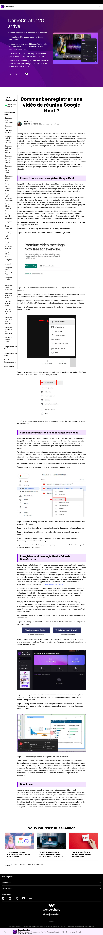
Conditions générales (15, 926)
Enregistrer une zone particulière (8, 262)
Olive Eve (28, 121)
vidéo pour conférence (53, 124)
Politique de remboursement (76, 926)
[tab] (8, 113)
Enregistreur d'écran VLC (9, 178)
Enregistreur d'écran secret (9, 254)
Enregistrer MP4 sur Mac (8, 280)
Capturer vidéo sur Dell (8, 311)
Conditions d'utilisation (59, 926)
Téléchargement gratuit (36, 630)
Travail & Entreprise (20, 864)
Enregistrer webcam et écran (8, 296)
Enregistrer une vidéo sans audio (8, 216)
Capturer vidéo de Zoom (8, 303)
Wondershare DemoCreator (55, 584)
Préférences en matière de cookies (42, 926)
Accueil (8, 865)
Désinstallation (89, 926)
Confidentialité (27, 926)
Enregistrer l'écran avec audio (8, 288)
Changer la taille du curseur (8, 339)
